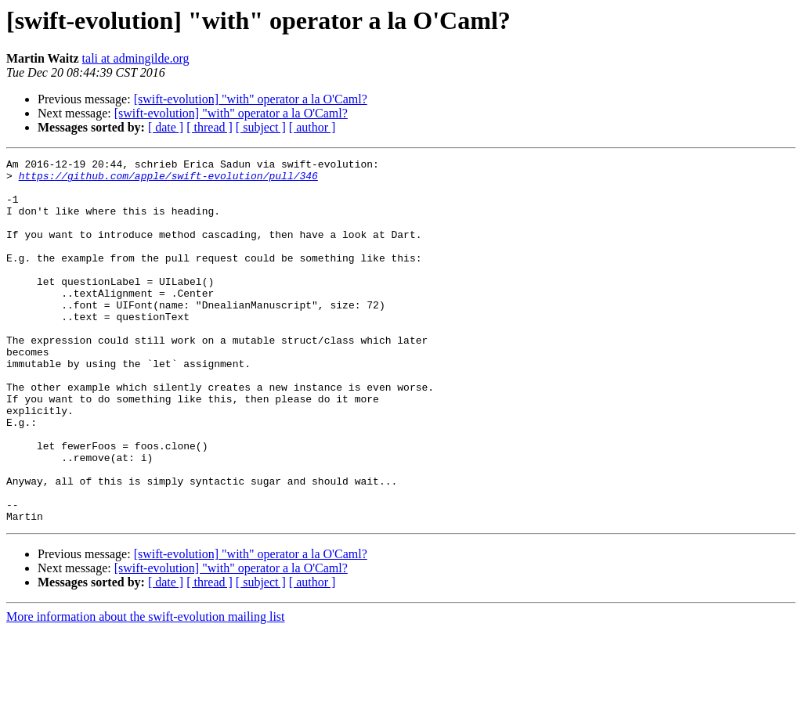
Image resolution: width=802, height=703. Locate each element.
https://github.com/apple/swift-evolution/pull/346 (168, 180)
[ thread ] (209, 127)
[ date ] (165, 127)
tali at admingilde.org (136, 58)
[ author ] (312, 127)
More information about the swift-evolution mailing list (145, 689)
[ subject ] (261, 127)
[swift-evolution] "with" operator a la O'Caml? (250, 99)
